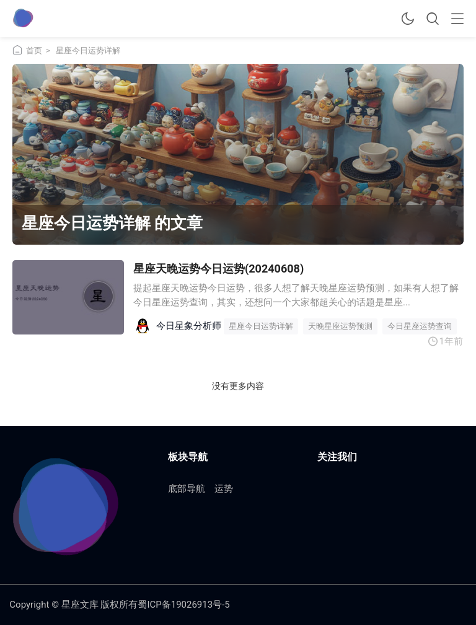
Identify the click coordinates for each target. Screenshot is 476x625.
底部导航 (186, 488)
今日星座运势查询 (419, 326)
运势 (223, 488)
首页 (34, 50)
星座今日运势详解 (261, 326)
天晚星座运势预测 (340, 326)
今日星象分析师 (188, 325)
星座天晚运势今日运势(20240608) (218, 268)
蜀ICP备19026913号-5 (183, 604)
